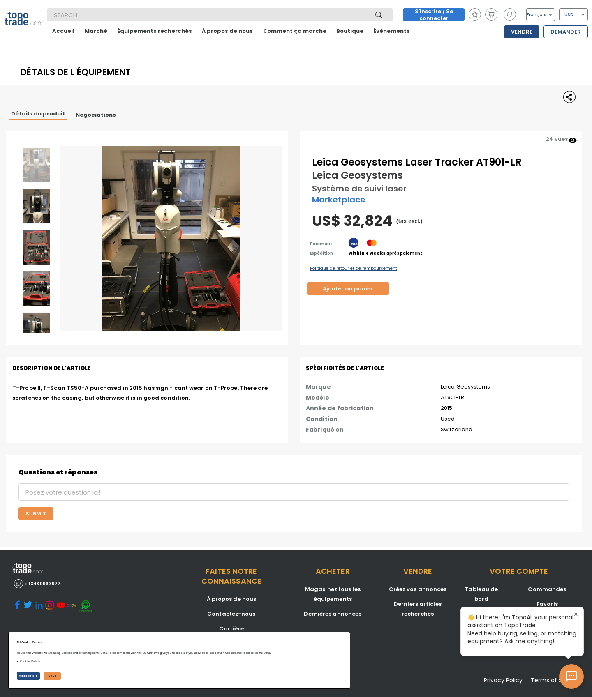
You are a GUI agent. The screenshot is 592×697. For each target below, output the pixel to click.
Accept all (28, 676)
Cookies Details (30, 661)
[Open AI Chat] (571, 676)
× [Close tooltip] (576, 614)
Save (52, 676)
